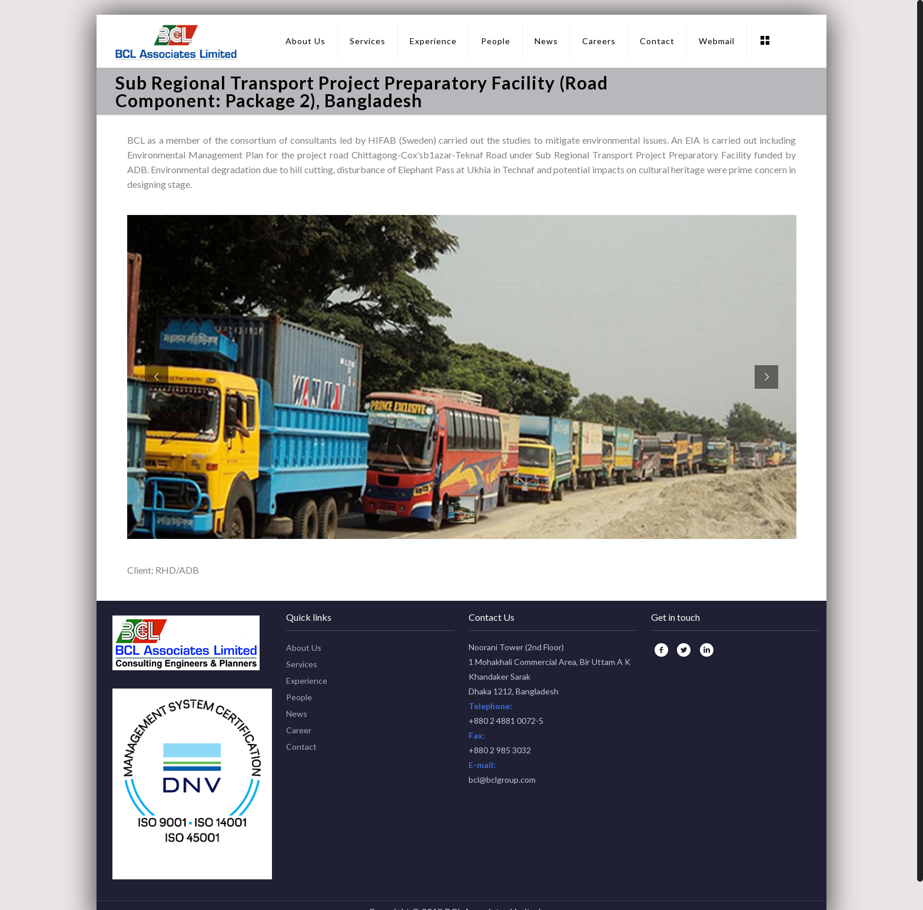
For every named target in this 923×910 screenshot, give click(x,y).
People (299, 697)
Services (301, 664)
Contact (301, 747)
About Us (303, 648)
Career (298, 730)
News (296, 714)
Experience (306, 681)
